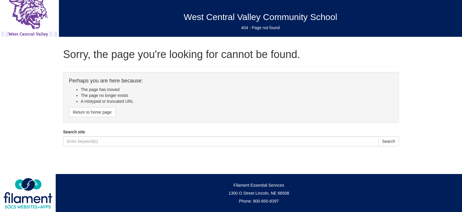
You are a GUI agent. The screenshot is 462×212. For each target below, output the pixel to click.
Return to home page (92, 112)
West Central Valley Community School (260, 17)
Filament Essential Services (259, 185)
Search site (74, 132)
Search (388, 141)
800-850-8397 (266, 201)
